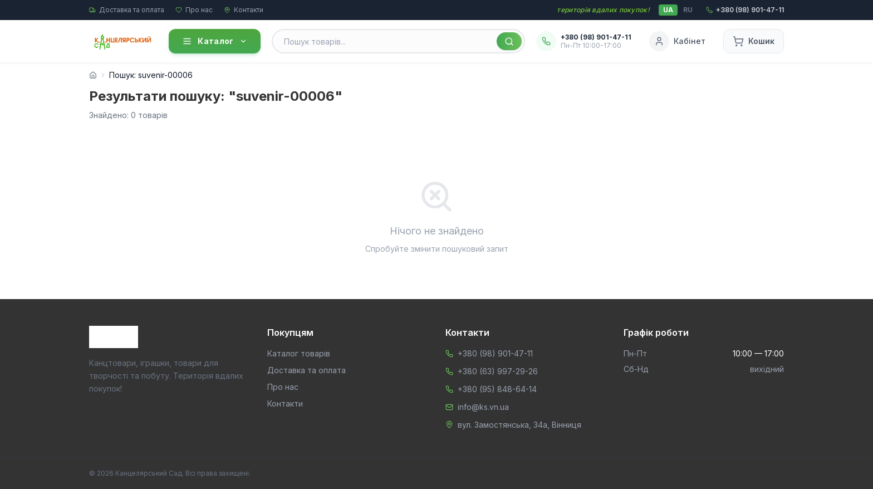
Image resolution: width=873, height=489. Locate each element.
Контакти (243, 10)
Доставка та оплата (126, 10)
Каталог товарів (298, 353)
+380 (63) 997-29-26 (498, 371)
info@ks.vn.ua (483, 407)
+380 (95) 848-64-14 (497, 389)
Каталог (214, 41)
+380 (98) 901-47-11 (495, 353)
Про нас (194, 10)
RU (688, 10)
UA (668, 10)
